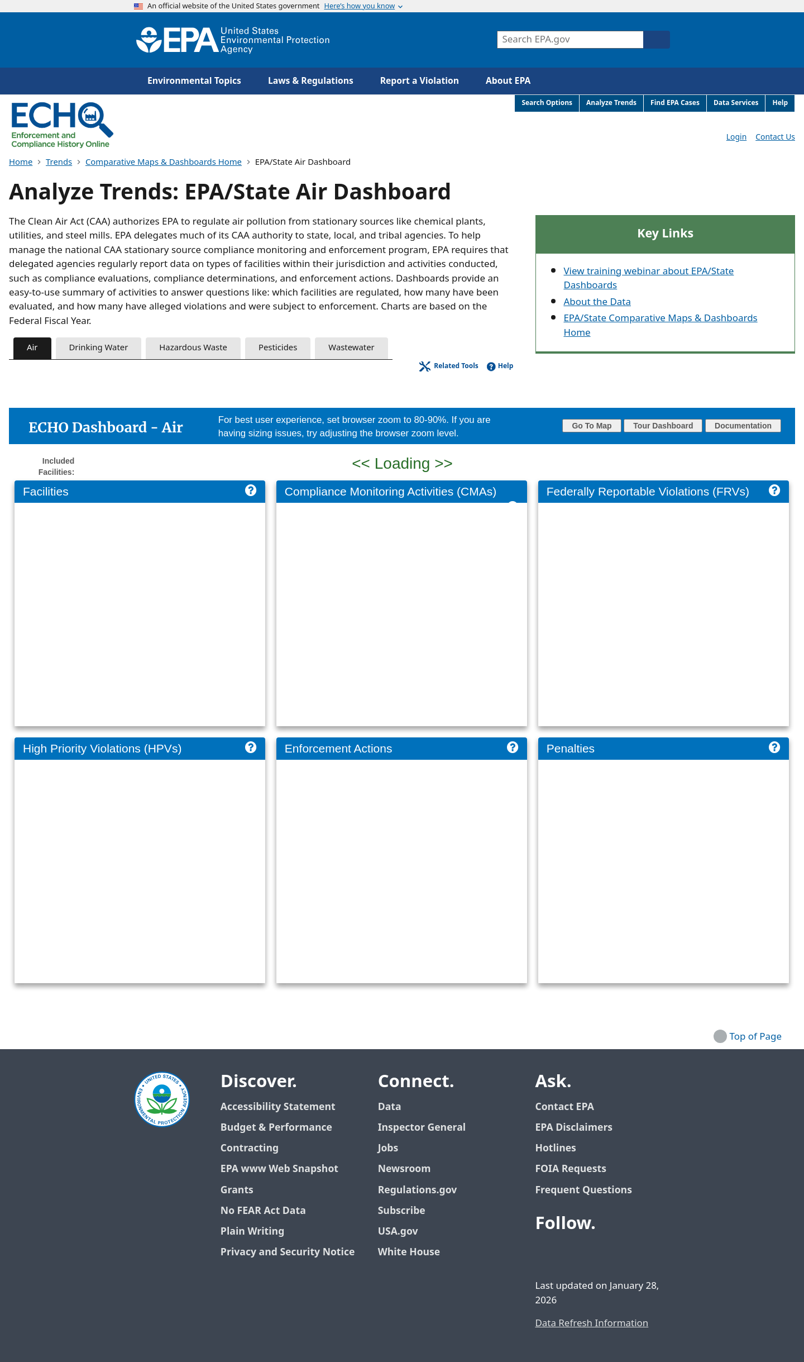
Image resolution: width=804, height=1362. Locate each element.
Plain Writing (252, 1231)
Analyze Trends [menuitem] (611, 103)
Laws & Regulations (310, 81)
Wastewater (351, 347)
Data (389, 1107)
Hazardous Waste (193, 347)
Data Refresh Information (591, 1323)
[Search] (656, 40)
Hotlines (555, 1148)
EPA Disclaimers (573, 1128)
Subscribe (401, 1211)
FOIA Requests (570, 1169)
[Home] (233, 39)
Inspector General (422, 1128)
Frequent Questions (583, 1190)
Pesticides (278, 347)
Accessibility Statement (278, 1107)
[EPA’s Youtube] (599, 1254)
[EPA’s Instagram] (626, 1254)
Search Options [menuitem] (546, 103)
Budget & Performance (276, 1128)
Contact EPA (564, 1107)
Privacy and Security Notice (288, 1252)
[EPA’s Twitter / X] (573, 1254)
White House (415, 1252)
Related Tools (456, 366)
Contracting (250, 1148)
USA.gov (404, 1231)
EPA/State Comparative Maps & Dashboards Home (660, 325)
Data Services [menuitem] (736, 103)
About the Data (597, 302)
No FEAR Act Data (263, 1211)
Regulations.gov (424, 1190)
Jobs (388, 1148)
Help (506, 366)
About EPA (508, 81)
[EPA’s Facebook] (546, 1254)
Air (32, 347)
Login (736, 137)
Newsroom (404, 1169)
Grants (237, 1190)
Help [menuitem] (780, 103)
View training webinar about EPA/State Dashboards (648, 278)
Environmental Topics (194, 81)
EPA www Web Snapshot (279, 1169)
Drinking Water (98, 347)
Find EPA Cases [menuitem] (675, 103)
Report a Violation (419, 81)
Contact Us (775, 137)
